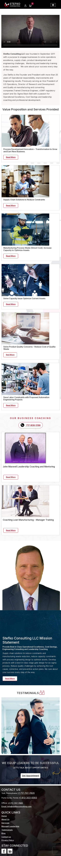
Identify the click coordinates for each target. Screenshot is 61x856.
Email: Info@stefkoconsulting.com (16, 806)
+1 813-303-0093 (28, 797)
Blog (3, 833)
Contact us (6, 837)
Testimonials (7, 830)
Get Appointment (30, 775)
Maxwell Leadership (10, 826)
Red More (10, 355)
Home (4, 816)
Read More (11, 157)
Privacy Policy (7, 840)
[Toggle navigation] (53, 5)
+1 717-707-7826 (26, 793)
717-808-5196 (31, 425)
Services (5, 823)
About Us (5, 819)
